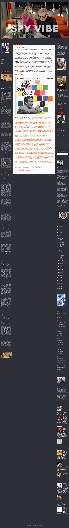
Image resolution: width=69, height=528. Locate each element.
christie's (9, 128)
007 (6, 87)
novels (7, 256)
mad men (5, 226)
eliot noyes (6, 160)
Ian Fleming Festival (36, 160)
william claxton (4, 343)
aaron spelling (3, 97)
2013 (60, 283)
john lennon (3, 208)
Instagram (18, 74)
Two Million (37, 143)
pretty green (3, 277)
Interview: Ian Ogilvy (24, 125)
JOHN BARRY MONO (61, 253)
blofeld (2, 115)
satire (10, 293)
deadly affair (3, 146)
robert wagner (6, 288)
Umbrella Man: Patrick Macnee (35, 157)
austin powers (8, 107)
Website (2, 59)
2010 (60, 288)
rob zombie (7, 286)
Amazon (18, 66)
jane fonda (3, 198)
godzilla (7, 181)
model (2, 245)
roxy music (9, 291)
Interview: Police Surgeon (23, 151)
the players (6, 322)
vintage (4, 337)
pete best (7, 268)
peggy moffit (6, 266)
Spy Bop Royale (60, 356)
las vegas (4, 218)
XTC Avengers (32, 151)
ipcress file (9, 191)
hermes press (4, 186)
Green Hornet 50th (31, 154)
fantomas (9, 164)
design (2, 149)
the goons (3, 321)
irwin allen (8, 192)
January (60, 275)
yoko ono (2, 346)
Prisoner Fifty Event (32, 135)
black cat (9, 114)
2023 (60, 229)
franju (10, 169)
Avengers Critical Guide (30, 122)
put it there (9, 278)
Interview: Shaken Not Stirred (31, 141)
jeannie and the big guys (7, 201)
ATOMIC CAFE (60, 251)
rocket (5, 289)
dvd (9, 155)
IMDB (2, 61)
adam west (4, 98)
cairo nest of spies (8, 122)
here (34, 69)
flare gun (9, 168)
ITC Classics (59, 333)
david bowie (6, 142)
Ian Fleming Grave (40, 156)
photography (3, 272)
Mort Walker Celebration (38, 134)
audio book (6, 106)
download (2, 153)
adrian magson (3, 99)
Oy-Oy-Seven (33, 132)
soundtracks (22, 170)
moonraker (3, 248)
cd (31, 169)
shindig (10, 299)
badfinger (6, 108)
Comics (43, 161)
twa (10, 330)
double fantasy (8, 152)
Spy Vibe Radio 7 (46, 141)
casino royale (3, 125)
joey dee (8, 205)
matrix (2, 235)
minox (10, 242)
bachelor (2, 108)
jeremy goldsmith (3, 203)
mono (50, 169)
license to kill (3, 221)
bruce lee (5, 119)
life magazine (8, 221)
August (60, 264)
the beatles (8, 319)
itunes (7, 194)
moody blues (9, 247)
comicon (2, 134)
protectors (2, 278)
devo (4, 150)
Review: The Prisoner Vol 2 (24, 145)
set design (7, 297)
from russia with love (6, 172)
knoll (5, 215)
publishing (6, 278)
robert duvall (6, 287)
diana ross (7, 150)
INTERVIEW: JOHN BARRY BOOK (61, 257)
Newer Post (17, 176)
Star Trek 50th (38, 154)
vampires (8, 333)
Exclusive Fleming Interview (24, 152)
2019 (60, 235)
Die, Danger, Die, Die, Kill (61, 322)
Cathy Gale (3, 90)
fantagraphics (3, 164)
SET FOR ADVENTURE (61, 130)
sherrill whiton (6, 299)
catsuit (5, 126)
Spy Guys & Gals (60, 358)
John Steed (3, 93)
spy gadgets (6, 306)
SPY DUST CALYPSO (61, 249)
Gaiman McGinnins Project (30, 156)
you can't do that (7, 346)
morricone (7, 248)
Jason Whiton (61, 167)
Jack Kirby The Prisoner (37, 144)
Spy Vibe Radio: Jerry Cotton (23, 127)
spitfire (10, 305)
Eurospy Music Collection (23, 121)
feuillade (9, 166)
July (60, 266)
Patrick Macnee (6, 95)
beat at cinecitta (7, 112)
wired (10, 344)
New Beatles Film (45, 157)
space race (9, 303)
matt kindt (8, 235)
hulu (1, 189)
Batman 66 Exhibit (23, 135)
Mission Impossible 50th (22, 154)
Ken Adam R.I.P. (24, 161)
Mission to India (29, 134)
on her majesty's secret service (6, 258)
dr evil (5, 153)
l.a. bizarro (9, 216)
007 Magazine (59, 311)
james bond (4, 196)
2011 (60, 286)
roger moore (4, 290)
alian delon (7, 101)
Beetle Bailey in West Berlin (35, 121)
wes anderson (3, 340)
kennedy (7, 213)
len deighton (3, 219)
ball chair (5, 109)
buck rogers (8, 120)
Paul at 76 (44, 126)
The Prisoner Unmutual (61, 367)
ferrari (7, 166)
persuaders (4, 268)
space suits (3, 304)
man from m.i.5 (8, 227)
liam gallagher (8, 220)
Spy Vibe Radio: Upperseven (31, 118)
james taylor (5, 197)
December (61, 238)
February (61, 274)
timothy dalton (6, 329)
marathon (7, 230)
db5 (2, 145)
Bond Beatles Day (24, 119)
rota (6, 291)
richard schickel (8, 285)
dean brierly (7, 146)
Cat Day (34, 123)
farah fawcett (3, 165)
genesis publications (7, 174)
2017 (60, 277)
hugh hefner (5, 188)
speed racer (9, 304)
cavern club (9, 126)
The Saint (59, 369)
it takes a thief (6, 193)
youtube (8, 347)
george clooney (4, 175)
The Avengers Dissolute (61, 362)
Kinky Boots (9, 93)
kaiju (6, 211)
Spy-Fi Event (26, 143)
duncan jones (6, 155)
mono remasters (8, 246)
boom (8, 116)
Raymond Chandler (4, 96)
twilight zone (6, 331)
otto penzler (9, 259)
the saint (8, 323)
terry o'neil (9, 317)
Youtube (2, 65)
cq (8, 136)
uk (30, 170)
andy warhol (9, 102)
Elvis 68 (30, 144)
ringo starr (3, 286)
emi (10, 160)
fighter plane (8, 167)
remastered (6, 281)
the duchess (9, 320)
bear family (2, 112)
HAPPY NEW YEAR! (61, 240)
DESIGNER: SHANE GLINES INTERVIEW (65, 428)
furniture (2, 173)
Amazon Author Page (5, 66)
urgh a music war (8, 332)
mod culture (8, 244)
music (16, 170)
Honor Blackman (7, 92)
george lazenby (8, 176)
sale (2, 293)
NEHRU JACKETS (65, 462)
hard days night (6, 184)
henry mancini (8, 185)
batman (9, 110)
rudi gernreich (8, 292)
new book (48, 69)
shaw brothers (4, 298)
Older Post (51, 176)
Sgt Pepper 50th (31, 148)
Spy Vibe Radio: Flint (29, 126)
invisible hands (4, 191)
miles (3, 242)
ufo (8, 331)
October (60, 261)
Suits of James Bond (61, 360)
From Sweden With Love (61, 326)
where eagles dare (4, 341)
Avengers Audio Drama (32, 136)
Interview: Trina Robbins (22, 140)
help (4, 185)
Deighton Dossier (60, 320)
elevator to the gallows (8, 159)
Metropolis (9, 94)
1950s (19, 169)
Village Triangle (45, 147)
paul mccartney (6, 265)
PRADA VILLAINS (65, 417)
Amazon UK (24, 66)
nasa (2, 253)
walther (5, 339)
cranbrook (7, 137)
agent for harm (8, 99)
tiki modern (3, 328)
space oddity (5, 303)
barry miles (6, 110)
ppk (10, 276)
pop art (9, 275)
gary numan (6, 173)
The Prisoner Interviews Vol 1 (38, 128)
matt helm (4, 235)
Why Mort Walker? (45, 121)
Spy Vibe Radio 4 (22, 147)
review (7, 282)
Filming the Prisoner (20, 156)
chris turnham (6, 128)
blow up (5, 115)
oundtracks (2, 260)
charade (2, 127)
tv (9, 330)
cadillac (4, 122)
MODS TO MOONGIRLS (65, 407)
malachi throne (3, 227)
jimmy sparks (6, 204)
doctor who (9, 151)
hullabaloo (9, 188)
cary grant (6, 124)
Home (34, 176)
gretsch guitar (3, 183)
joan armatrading (3, 205)
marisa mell (9, 232)
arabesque (3, 104)
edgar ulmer (4, 157)
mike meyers (7, 241)
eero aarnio (7, 158)
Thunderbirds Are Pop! (23, 153)
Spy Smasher (46, 130)
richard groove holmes (7, 283)
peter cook (7, 269)
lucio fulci (9, 225)
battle (5, 111)
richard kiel (3, 284)
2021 (60, 232)
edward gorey (9, 157)
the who (8, 325)
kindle (5, 214)
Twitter (65, 103)
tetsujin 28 (2, 318)
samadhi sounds (6, 293)
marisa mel (5, 232)
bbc (7, 111)
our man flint (7, 260)
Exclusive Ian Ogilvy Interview (37, 158)
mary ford (7, 233)
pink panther (6, 273)
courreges (6, 136)
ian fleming (8, 189)
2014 (60, 282)
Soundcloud (3, 63)
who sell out (4, 342)
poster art (7, 276)
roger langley (9, 289)
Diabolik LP (42, 119)
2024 (60, 227)
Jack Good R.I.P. (20, 141)
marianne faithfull (5, 231)
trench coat (3, 330)
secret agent (8, 295)
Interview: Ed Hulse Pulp (22, 136)
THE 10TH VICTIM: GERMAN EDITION (65, 485)
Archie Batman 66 (38, 126)
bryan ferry (3, 120)
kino (7, 214)
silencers (2, 300)
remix (10, 281)
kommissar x (9, 215)
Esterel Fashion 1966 (26, 158)
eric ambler (3, 162)
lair (1, 217)
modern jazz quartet (7, 245)
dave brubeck (3, 140)
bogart (6, 116)
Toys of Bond (59, 371)
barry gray (2, 110)
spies (2, 305)
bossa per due (9, 117)
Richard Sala (59, 353)
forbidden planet (6, 169)
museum (6, 251)
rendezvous (3, 282)
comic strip (5, 133)
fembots (4, 166)
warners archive (8, 339)
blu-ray (8, 115)
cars (3, 124)
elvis (9, 160)
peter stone (5, 271)
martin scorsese (3, 233)
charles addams (6, 127)
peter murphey (6, 270)
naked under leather (8, 252)
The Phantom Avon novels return (25, 160)
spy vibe (27, 170)
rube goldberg (3, 292)
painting (7, 262)
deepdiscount (5, 147)
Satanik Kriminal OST (39, 148)
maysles (4, 237)
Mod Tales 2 (25, 157)
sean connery (4, 294)
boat (4, 116)
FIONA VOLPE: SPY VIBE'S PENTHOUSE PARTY (65, 497)
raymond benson (4, 280)
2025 (60, 226)
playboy (6, 274)
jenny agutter (3, 202)
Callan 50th (39, 141)
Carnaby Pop (48, 143)
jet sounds (2, 204)
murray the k (3, 251)
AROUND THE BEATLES (61, 243)
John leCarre (59, 340)
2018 (60, 237)
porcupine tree (3, 276)
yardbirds (2, 345)
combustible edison (4, 132)
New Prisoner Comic (33, 131)
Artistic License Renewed (61, 313)
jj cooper (9, 204)
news (18, 170)
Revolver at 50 (47, 156)
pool (6, 275)
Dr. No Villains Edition (42, 131)
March (60, 272)
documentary (3, 152)
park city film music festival (7, 263)
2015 (60, 280)
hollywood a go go (4, 187)
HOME (58, 128)
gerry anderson (7, 177)
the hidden (7, 321)
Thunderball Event (21, 134)
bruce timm (9, 119)
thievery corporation (8, 326)
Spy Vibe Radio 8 (43, 138)
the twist (5, 325)
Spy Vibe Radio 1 (32, 149)
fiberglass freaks (3, 167)
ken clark (5, 213)
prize (7, 277)
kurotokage (5, 216)
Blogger (42, 525)
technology (3, 316)
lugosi (2, 226)
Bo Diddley (43, 143)
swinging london (4, 314)
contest (6, 134)
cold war (6, 131)
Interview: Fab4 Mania (22, 130)
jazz (40, 169)
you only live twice (6, 347)
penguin (9, 266)
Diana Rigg (4, 91)
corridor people (8, 135)
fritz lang (9, 171)
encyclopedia (3, 161)
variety (5, 334)
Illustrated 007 (59, 331)
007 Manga (23, 162)
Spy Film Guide (36, 153)
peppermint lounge (4, 267)
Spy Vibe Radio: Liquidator (33, 119)
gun (7, 183)
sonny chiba (6, 301)
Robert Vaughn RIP (45, 152)
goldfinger (3, 182)
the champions (3, 320)
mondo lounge (3, 246)
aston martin (8, 104)
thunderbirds (7, 327)
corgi (10, 134)
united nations (3, 332)
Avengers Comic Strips (35, 152)
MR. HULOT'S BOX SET (65, 440)
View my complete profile (61, 207)
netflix (10, 253)
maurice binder (6, 236)
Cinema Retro (8, 90)
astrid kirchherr (3, 105)
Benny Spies (44, 122)
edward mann (3, 158)
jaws (2, 200)
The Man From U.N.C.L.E (61, 365)
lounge (2, 225)
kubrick (2, 216)
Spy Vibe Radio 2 (25, 149)
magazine (9, 226)
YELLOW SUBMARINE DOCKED (65, 451)
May (60, 269)
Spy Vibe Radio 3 (23, 148)
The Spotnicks (38, 122)
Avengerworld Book (30, 162)
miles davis (7, 242)
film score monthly (5, 168)
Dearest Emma (21, 118)
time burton (7, 328)
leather (7, 218)
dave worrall (6, 141)
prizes (10, 277)
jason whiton (8, 199)
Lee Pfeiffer (3, 94)
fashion (6, 165)
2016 (60, 279)
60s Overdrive (47, 148)
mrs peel (9, 250)
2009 (60, 289)
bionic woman (5, 114)
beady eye (9, 111)
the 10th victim (6, 318)
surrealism (9, 313)
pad (5, 262)
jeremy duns (8, 202)
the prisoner (3, 323)
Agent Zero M (25, 131)
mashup (9, 234)
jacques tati (6, 195)
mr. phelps (5, 250)
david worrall (9, 144)
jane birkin (9, 197)
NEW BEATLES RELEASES (65, 508)
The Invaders (32, 127)
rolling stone (9, 290)
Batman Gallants (30, 147)
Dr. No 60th (27, 132)
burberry (2, 121)
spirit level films (6, 305)
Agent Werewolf (33, 139)
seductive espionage (4, 296)
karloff (5, 212)
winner (8, 344)
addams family (8, 98)
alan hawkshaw (5, 100)
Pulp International (60, 351)
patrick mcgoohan (5, 264)
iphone (2, 192)
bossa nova (5, 117)
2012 (60, 285)
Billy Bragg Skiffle (24, 144)
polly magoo (3, 275)
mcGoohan (6, 237)
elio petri (2, 160)
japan (10, 198)
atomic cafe (9, 105)
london (47, 169)
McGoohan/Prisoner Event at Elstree (24, 128)
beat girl (25, 169)
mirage (6, 243)
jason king (3, 199)
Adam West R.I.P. (37, 147)
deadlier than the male (7, 145)
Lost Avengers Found (44, 153)
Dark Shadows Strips (20, 126)
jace (8, 194)
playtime (10, 274)
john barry (43, 169)
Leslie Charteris (60, 342)
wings (5, 344)
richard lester (8, 284)
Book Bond (59, 315)
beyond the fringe (7, 113)
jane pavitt (7, 198)
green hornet (8, 182)
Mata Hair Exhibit (40, 139)
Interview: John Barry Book (30, 117)
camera (2, 123)
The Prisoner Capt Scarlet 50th (39, 140)
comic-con (9, 133)
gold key (9, 181)
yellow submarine (8, 345)
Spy (50, 130)
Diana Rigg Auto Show (39, 162)
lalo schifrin (5, 217)
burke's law (5, 121)
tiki (10, 327)
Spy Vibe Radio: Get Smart (41, 123)
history (10, 186)
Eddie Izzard (30, 140)
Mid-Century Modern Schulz (24, 139)
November (61, 260)
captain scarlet (7, 123)
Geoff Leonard (36, 169)
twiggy (2, 331)
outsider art (6, 261)
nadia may (2, 252)
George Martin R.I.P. (33, 161)
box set (29, 169)
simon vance (6, 300)
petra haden (9, 271)
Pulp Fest (59, 349)
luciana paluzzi (6, 225)
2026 (60, 224)
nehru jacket (6, 253)
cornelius (2, 135)
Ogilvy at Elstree (41, 118)
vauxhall (7, 334)
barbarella (9, 109)
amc (5, 102)
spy (1, 306)
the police (9, 322)
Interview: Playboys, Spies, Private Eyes (24, 138)
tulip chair (7, 330)
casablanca (9, 124)
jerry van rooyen (8, 203)
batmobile (2, 111)
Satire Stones (20, 123)
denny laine (9, 147)
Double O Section (60, 324)
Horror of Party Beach (33, 125)
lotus (6, 224)
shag (10, 297)
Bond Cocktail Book (31, 130)
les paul (8, 219)
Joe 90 (58, 338)
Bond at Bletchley (39, 130)
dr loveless (8, 153)
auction (2, 106)
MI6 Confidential (60, 344)
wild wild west (8, 342)
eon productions (8, 161)
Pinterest (60, 104)
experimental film (6, 163)
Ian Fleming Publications (61, 329)
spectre (6, 304)
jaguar (10, 195)
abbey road (7, 97)
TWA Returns (36, 138)
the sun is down (7, 324)
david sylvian (5, 144)
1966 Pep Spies (39, 151)
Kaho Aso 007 (32, 143)
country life (2, 136)
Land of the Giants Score (42, 117)
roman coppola (3, 291)
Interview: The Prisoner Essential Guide (38, 145)
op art (8, 258)
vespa (5, 335)
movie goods (7, 249)
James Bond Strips (41, 149)
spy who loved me (4, 309)
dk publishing (5, 151)
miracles (2, 243)
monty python (3, 247)
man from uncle (4, 228)
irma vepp (5, 192)
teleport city (7, 316)
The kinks (9, 96)
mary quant (6, 234)
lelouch (10, 218)
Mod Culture (59, 347)
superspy (2, 313)
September (61, 263)
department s (3, 148)
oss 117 (5, 259)
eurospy (9, 162)
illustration (3, 190)
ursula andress (4, 333)
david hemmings (6, 143)
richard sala (3, 285)
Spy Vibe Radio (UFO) (40, 132)
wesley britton (8, 340)
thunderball (3, 327)
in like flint (7, 190)
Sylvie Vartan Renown (42, 125)
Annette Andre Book (27, 123)
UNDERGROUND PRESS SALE (61, 245)
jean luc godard (7, 200)
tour (10, 329)
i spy (4, 189)
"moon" (2, 87)
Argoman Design (44, 160)
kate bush (8, 212)
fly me (2, 169)
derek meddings (8, 148)
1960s (22, 169)
